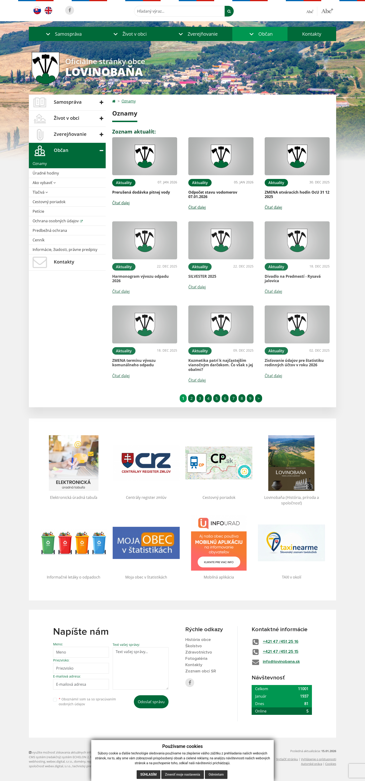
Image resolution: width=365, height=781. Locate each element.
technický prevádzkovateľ (90, 766)
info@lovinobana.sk (281, 662)
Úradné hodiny (46, 173)
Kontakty (311, 34)
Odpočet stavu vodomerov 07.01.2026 (212, 194)
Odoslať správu (151, 701)
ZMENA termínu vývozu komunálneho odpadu (134, 362)
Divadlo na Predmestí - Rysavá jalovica (293, 278)
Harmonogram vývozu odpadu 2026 (140, 278)
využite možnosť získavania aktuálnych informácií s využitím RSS (75, 752)
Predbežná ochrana (50, 230)
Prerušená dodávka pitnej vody (141, 192)
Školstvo (193, 646)
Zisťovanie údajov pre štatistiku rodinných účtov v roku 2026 (294, 362)
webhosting (37, 761)
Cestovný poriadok (49, 201)
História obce (198, 640)
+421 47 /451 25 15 (280, 652)
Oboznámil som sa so (87, 701)
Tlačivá (40, 192)
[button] (62, 34)
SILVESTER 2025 (202, 276)
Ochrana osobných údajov (56, 220)
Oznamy (40, 163)
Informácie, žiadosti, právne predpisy (65, 249)
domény (79, 761)
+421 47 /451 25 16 (280, 642)
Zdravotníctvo (198, 652)
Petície (38, 211)
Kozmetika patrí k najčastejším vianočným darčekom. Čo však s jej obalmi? (220, 365)
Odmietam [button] (216, 774)
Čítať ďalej (121, 203)
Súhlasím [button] (148, 774)
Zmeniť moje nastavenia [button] (182, 774)
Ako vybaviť (44, 182)
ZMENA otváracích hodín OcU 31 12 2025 (297, 194)
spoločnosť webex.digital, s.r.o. (50, 766)
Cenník (38, 240)
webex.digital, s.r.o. (60, 761)
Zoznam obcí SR (200, 671)
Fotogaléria (196, 659)
